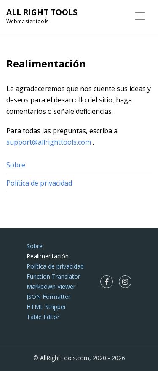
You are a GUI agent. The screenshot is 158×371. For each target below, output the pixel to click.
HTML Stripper (46, 307)
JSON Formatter (48, 297)
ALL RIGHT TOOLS (42, 12)
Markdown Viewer (51, 286)
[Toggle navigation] (140, 16)
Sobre (15, 164)
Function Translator (53, 276)
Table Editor (43, 317)
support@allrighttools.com (48, 142)
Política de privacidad (39, 183)
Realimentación (48, 256)
